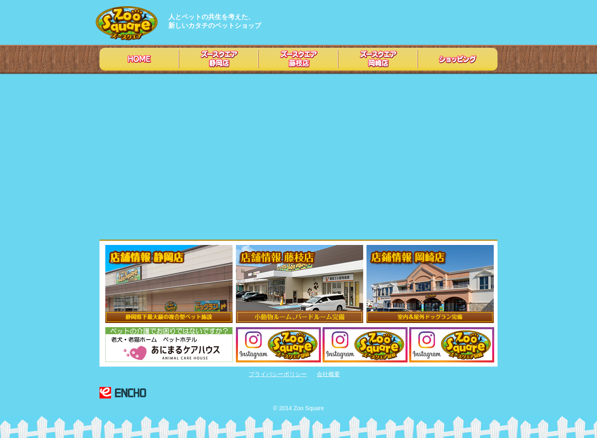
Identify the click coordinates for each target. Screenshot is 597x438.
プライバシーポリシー (278, 374)
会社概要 (328, 374)
